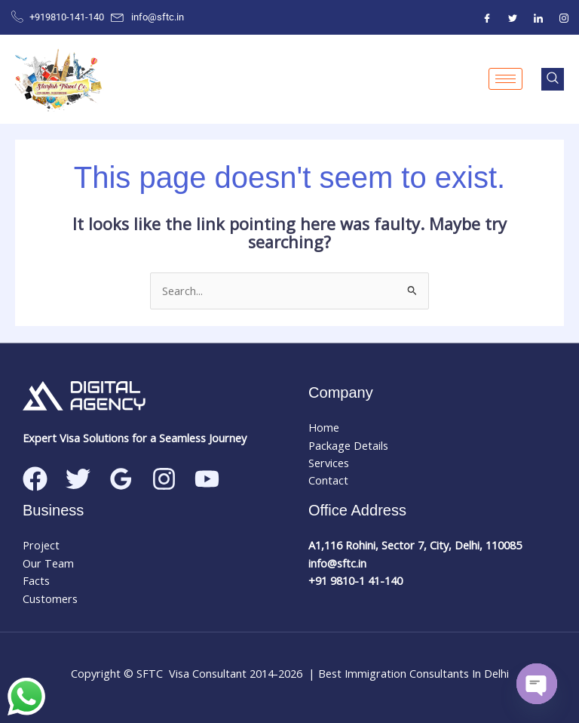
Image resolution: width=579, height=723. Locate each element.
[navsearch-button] (552, 79)
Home (323, 427)
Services (328, 462)
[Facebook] (487, 17)
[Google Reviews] (121, 478)
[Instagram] (564, 17)
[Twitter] (512, 17)
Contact (328, 480)
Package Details (348, 445)
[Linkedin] (207, 478)
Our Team (48, 563)
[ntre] (538, 17)
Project (41, 544)
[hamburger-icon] (505, 79)
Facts (36, 580)
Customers (50, 598)
